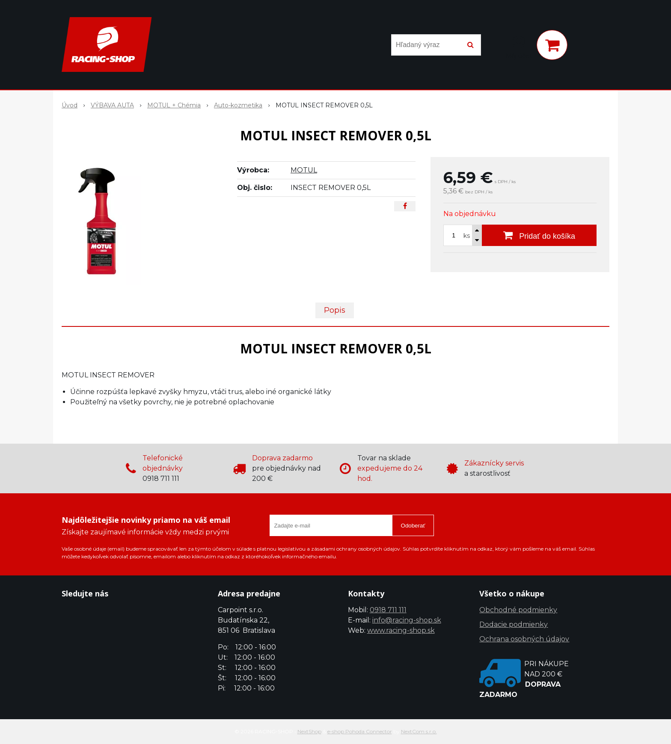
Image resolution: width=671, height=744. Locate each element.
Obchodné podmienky (518, 610)
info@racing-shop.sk (406, 620)
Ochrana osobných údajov (524, 639)
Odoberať (413, 525)
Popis (334, 310)
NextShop (309, 731)
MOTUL (304, 170)
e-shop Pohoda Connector (359, 731)
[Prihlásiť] (518, 47)
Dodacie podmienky (513, 624)
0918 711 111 (388, 610)
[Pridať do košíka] (539, 235)
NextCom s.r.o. (419, 731)
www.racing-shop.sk (401, 630)
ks (466, 236)
